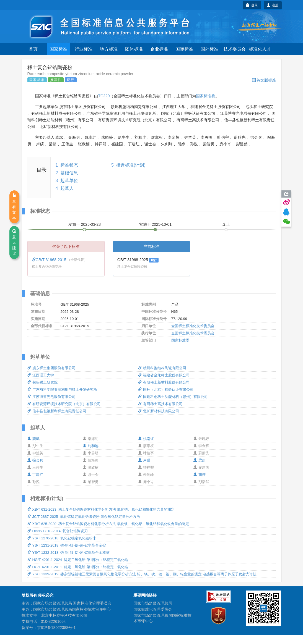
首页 (33, 49)
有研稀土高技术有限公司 (160, 404)
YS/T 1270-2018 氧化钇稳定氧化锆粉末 (62, 538)
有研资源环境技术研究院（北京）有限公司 (64, 404)
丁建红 (35, 475)
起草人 (67, 188)
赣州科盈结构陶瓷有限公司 (162, 368)
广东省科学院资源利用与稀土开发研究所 (62, 389)
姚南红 (146, 439)
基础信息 (69, 172)
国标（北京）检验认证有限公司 (165, 389)
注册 (273, 5)
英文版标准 (264, 80)
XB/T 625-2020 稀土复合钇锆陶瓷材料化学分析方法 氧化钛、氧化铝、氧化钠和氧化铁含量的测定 (108, 524)
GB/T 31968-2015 (50, 260)
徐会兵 (35, 460)
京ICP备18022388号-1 (56, 627)
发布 (84, 224)
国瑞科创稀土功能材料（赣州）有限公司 (173, 397)
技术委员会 (235, 49)
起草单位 (69, 180)
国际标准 (184, 49)
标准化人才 (260, 49)
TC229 (104, 96)
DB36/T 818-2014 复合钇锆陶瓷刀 (57, 531)
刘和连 (91, 446)
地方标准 (109, 49)
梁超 (199, 460)
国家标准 (58, 49)
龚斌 (33, 439)
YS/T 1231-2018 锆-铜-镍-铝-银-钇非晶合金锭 (66, 545)
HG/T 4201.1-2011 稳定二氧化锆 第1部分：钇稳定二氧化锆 (77, 567)
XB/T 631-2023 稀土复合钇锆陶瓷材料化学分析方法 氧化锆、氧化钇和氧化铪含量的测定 (101, 509)
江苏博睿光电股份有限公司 (51, 397)
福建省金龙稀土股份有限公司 (164, 375)
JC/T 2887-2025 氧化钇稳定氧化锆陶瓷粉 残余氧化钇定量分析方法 (83, 517)
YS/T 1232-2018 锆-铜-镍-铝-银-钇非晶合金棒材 (68, 552)
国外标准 (209, 49)
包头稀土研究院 (42, 382)
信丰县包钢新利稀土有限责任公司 (56, 411)
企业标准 (159, 49)
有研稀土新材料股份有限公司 (164, 382)
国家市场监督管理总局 (152, 603)
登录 (252, 5)
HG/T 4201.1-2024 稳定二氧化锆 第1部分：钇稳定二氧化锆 (77, 560)
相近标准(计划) (131, 165)
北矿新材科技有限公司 (158, 411)
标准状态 (69, 165)
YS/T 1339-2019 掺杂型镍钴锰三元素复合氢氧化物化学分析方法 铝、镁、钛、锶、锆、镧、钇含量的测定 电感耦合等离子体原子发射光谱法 (142, 574)
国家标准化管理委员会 (152, 609)
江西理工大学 (40, 375)
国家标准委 (205, 96)
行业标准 (83, 49)
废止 (226, 224)
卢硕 (144, 460)
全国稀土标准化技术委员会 (192, 326)
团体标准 (134, 49)
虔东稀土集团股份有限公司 (51, 368)
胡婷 (199, 475)
